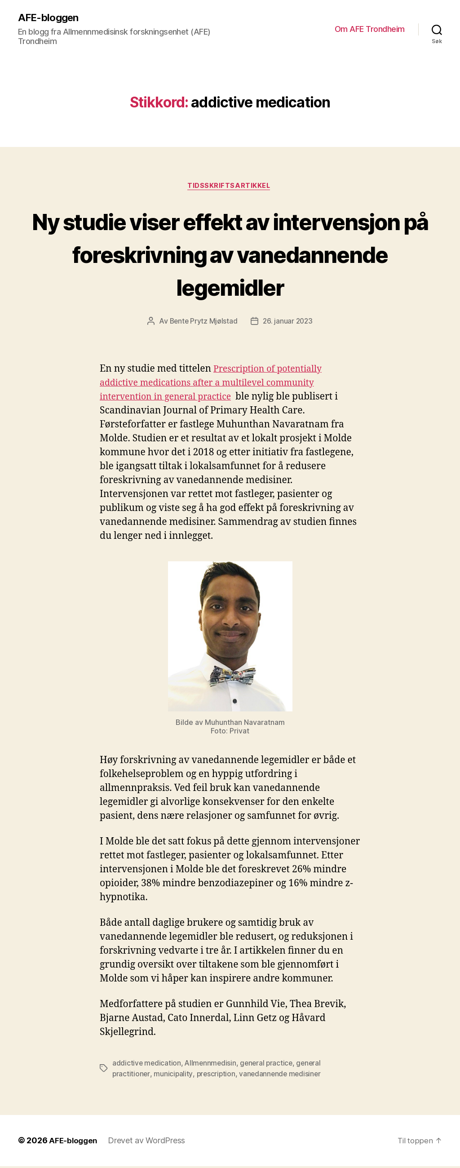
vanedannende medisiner (282, 1075)
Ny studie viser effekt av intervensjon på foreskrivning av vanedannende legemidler (230, 254)
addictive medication (147, 1065)
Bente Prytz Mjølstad (202, 323)
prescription (217, 1075)
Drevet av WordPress (148, 1142)
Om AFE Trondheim (370, 29)
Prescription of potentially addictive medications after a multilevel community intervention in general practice (216, 385)
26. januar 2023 (288, 323)
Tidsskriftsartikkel (229, 187)
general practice (269, 1065)
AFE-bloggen (50, 18)
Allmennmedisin (212, 1065)
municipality (173, 1075)
